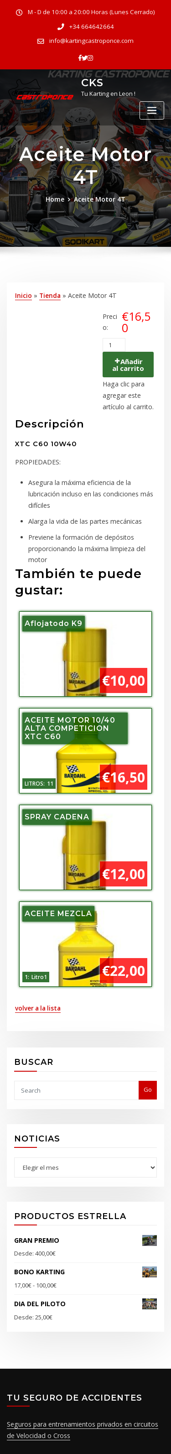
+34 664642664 (91, 25)
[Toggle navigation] (152, 105)
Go (148, 1053)
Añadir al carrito (129, 359)
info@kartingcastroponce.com (91, 38)
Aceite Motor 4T (99, 195)
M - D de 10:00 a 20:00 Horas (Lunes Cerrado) (91, 12)
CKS (91, 77)
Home (57, 195)
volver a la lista (36, 974)
